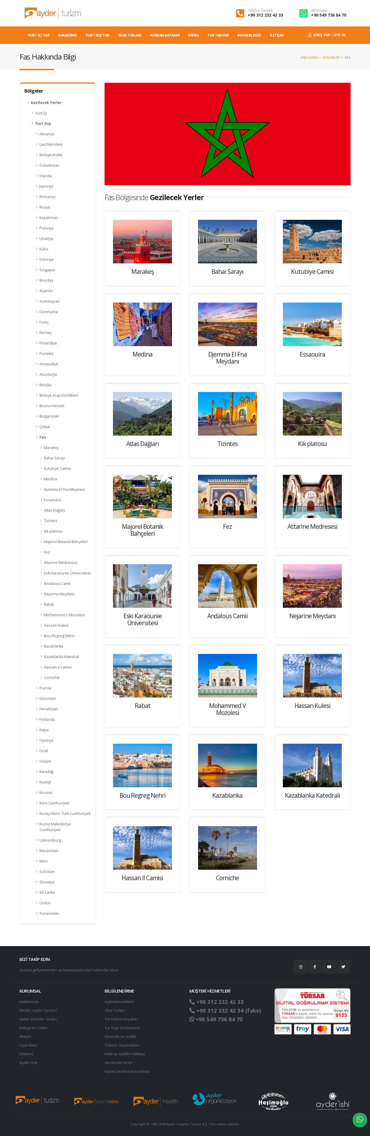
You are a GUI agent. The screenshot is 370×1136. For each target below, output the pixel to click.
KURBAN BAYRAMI (165, 35)
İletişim (25, 1036)
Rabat (49, 604)
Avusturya (48, 374)
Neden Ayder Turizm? (38, 1010)
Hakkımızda (29, 1001)
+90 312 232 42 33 (265, 15)
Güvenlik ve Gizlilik (120, 1036)
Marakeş (51, 447)
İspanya (46, 740)
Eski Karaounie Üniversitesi (67, 573)
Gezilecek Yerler (46, 102)
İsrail (43, 750)
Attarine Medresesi (60, 562)
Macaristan (48, 850)
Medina (50, 479)
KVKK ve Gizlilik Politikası (125, 1053)
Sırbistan (47, 871)
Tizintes (51, 520)
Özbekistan (49, 165)
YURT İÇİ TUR (38, 35)
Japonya (46, 186)
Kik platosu (53, 531)
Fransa (45, 688)
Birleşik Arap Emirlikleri (58, 395)
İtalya (44, 729)
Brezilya (46, 280)
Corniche (52, 677)
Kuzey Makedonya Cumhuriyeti (55, 827)
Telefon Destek (260, 10)
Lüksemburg (50, 840)
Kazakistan (48, 217)
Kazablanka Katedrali (61, 656)
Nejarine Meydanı (59, 594)
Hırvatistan (48, 709)
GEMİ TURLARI (129, 35)
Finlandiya (48, 343)
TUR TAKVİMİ (218, 35)
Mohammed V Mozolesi (64, 614)
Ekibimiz (26, 1053)
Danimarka (48, 311)
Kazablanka (53, 646)
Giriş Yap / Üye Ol (327, 35)
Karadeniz (67, 35)
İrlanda (45, 175)
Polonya (46, 228)
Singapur (47, 269)
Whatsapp (319, 10)
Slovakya (46, 882)
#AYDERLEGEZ (249, 35)
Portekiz (46, 353)
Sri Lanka (47, 892)
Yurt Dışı (43, 123)
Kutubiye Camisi (57, 468)
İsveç (44, 322)
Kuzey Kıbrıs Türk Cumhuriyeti (65, 813)
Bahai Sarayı (54, 458)
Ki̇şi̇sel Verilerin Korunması (127, 1071)
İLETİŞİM (277, 35)
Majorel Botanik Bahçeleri (66, 541)
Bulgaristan (49, 416)
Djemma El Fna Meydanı (64, 489)
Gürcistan (47, 698)
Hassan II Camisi (58, 667)
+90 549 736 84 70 (328, 15)
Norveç (45, 332)
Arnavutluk (48, 364)
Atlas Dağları (54, 510)
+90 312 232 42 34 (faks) (225, 1010)
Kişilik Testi (28, 1062)
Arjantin (46, 290)
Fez (47, 552)
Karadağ (46, 771)
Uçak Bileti (28, 1045)
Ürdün (45, 902)
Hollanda (47, 719)
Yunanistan (49, 913)
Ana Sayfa (309, 57)
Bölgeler (331, 57)
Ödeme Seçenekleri (122, 1045)
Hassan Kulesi (56, 625)
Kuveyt (45, 782)
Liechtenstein (51, 144)
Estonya (46, 259)
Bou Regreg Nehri (59, 635)
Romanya (47, 196)
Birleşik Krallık (50, 154)
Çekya (44, 426)
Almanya (46, 134)
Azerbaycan (49, 301)
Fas (42, 437)
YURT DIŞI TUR (97, 35)
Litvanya (46, 238)
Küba (43, 249)
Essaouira (52, 499)
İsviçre (45, 761)
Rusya (44, 207)
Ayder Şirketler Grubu (38, 1019)
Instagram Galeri (33, 1027)
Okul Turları (114, 1010)
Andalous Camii (57, 583)
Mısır (43, 861)
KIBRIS (193, 35)
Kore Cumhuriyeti (54, 803)
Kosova (45, 792)
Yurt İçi (41, 113)
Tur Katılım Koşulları (121, 1019)
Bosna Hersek (51, 405)
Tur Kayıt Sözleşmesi (122, 1027)
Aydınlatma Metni (119, 1001)
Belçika (45, 384)
